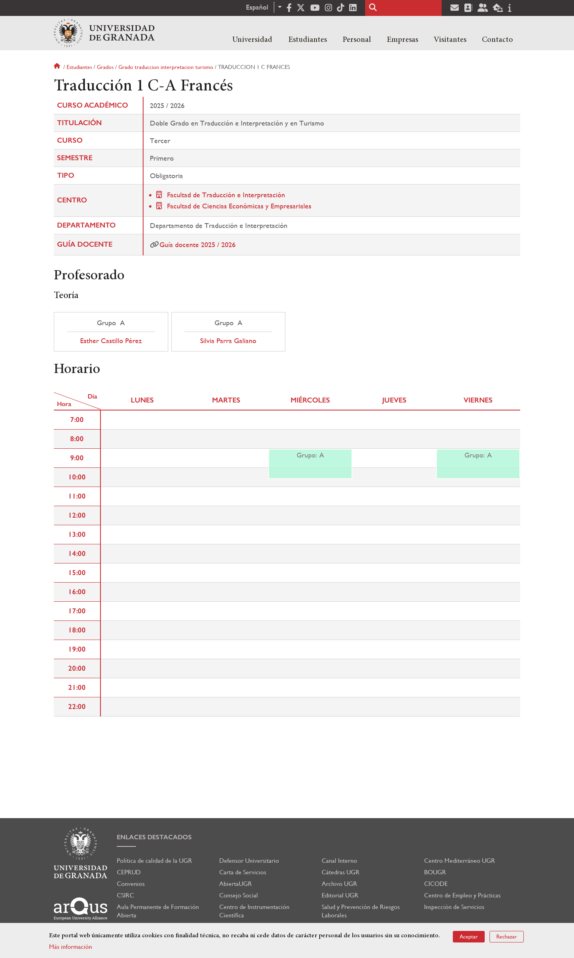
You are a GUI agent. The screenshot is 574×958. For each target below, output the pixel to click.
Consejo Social (238, 895)
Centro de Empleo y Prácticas (462, 895)
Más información (70, 946)
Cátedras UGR (341, 872)
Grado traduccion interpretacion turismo (165, 67)
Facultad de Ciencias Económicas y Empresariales (239, 206)
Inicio (58, 67)
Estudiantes (307, 40)
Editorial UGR (340, 895)
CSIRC (125, 895)
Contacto (497, 40)
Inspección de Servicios (454, 907)
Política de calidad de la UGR (154, 860)
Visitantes (450, 40)
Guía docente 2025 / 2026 (197, 244)
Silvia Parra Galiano (228, 341)
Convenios (131, 883)
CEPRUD (129, 872)
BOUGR (435, 872)
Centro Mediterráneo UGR (459, 860)
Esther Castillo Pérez (111, 341)
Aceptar (469, 936)
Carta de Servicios (242, 872)
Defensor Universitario (249, 860)
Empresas (402, 40)
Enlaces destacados (154, 837)
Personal (356, 40)
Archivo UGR (339, 883)
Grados (105, 67)
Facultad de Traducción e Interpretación (226, 194)
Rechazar (506, 936)
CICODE (436, 883)
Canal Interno (339, 860)
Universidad (252, 40)
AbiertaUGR (235, 883)
